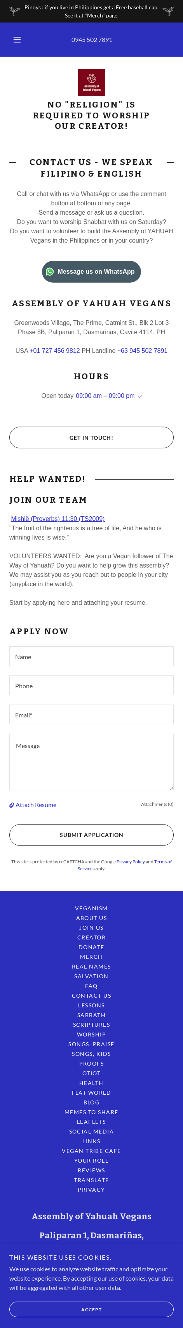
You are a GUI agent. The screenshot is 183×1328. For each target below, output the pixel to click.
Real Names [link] (91, 966)
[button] (17, 39)
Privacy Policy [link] (131, 862)
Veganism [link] (91, 908)
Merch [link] (91, 956)
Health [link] (91, 1083)
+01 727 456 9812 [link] (55, 350)
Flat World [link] (92, 1092)
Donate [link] (91, 947)
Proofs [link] (91, 1063)
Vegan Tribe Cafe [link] (91, 1150)
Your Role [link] (91, 1160)
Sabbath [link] (91, 1015)
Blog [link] (92, 1102)
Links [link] (91, 1141)
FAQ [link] (91, 986)
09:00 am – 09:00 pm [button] (105, 395)
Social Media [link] (91, 1131)
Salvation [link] (91, 976)
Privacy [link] (91, 1189)
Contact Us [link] (92, 995)
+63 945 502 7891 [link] (142, 350)
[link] (91, 82)
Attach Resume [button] (36, 804)
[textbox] (91, 656)
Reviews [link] (91, 1170)
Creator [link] (91, 937)
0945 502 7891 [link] (91, 39)
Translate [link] (91, 1180)
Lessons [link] (91, 1005)
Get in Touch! (61, 437)
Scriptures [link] (91, 1024)
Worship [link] (91, 1034)
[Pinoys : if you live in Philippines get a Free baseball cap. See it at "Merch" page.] (91, 11)
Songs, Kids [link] (91, 1053)
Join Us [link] (91, 927)
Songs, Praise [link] (91, 1044)
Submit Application (66, 835)
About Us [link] (91, 918)
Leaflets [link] (91, 1121)
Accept (55, 1309)
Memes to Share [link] (91, 1112)
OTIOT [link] (91, 1073)
